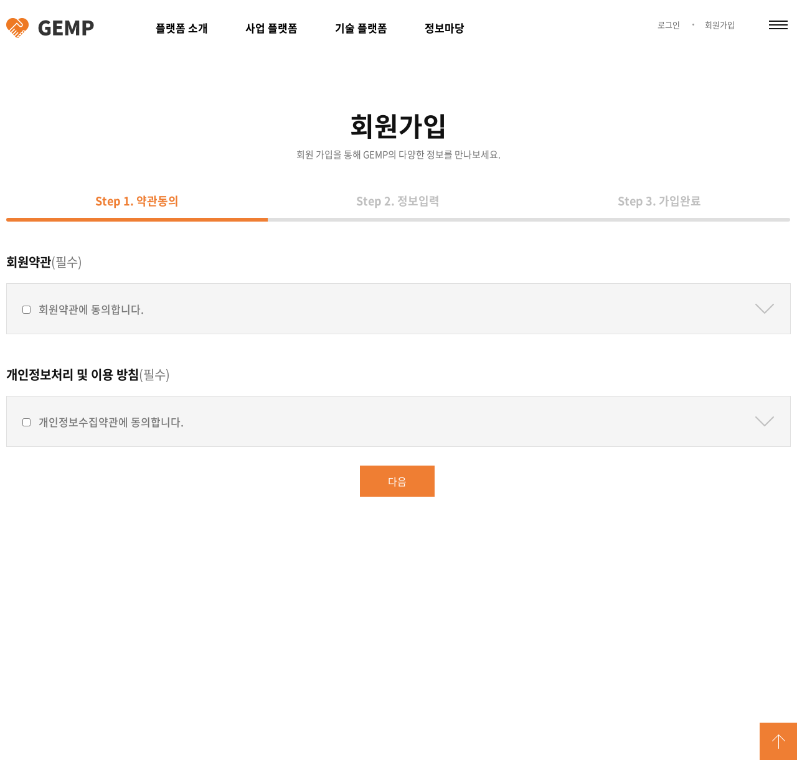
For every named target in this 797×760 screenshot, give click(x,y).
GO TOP (778, 741)
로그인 (669, 24)
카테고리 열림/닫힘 (778, 24)
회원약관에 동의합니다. (91, 309)
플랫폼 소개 (182, 27)
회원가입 (720, 24)
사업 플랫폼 (271, 27)
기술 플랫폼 (361, 27)
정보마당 (445, 27)
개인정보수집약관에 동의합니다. (111, 421)
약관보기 (765, 308)
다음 (397, 481)
